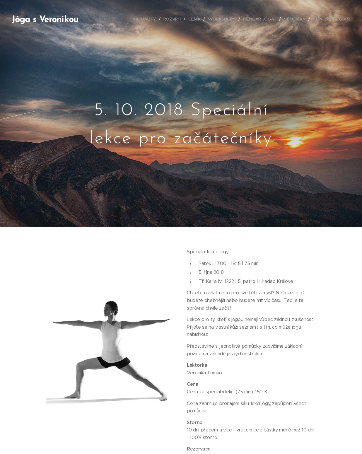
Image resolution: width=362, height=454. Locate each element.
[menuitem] (146, 19)
